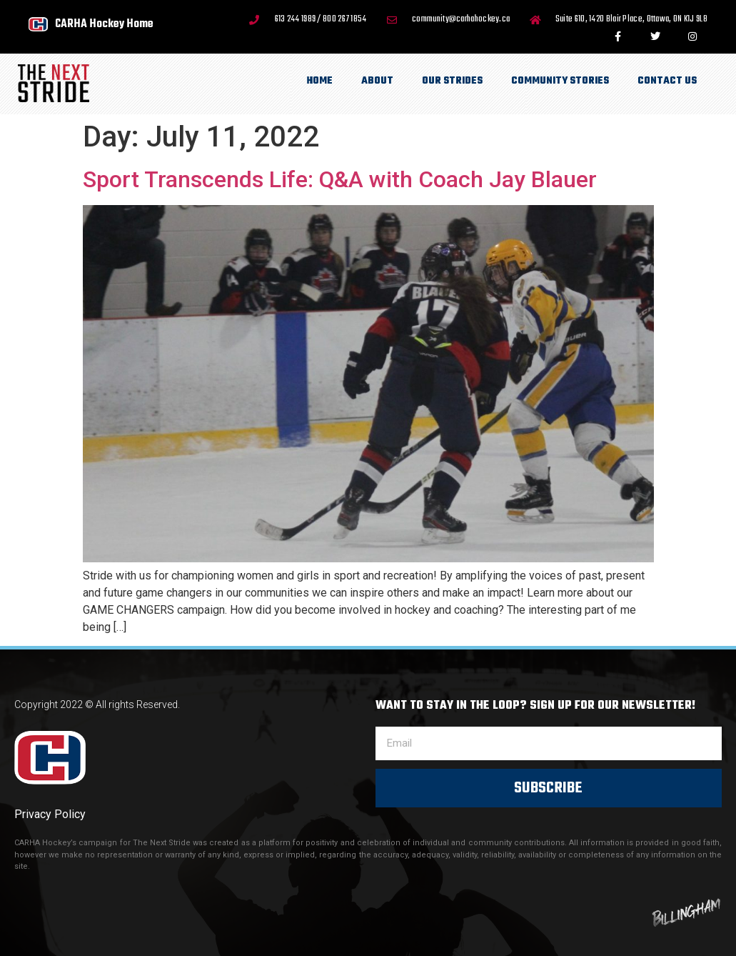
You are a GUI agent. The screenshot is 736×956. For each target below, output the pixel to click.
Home (320, 81)
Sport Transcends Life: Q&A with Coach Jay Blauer (340, 179)
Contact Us (667, 81)
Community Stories (560, 81)
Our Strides (452, 81)
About (377, 81)
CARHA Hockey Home (104, 24)
